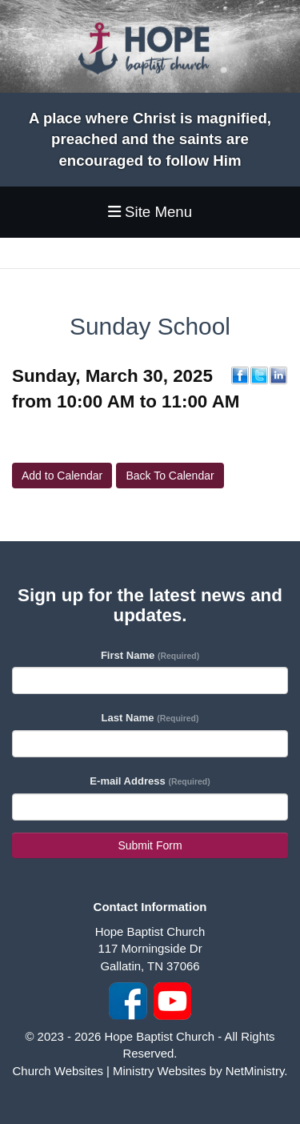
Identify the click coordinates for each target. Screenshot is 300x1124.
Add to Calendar (62, 475)
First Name (150, 655)
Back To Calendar (170, 475)
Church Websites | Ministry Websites (111, 1071)
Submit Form (150, 845)
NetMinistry (255, 1071)
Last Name (150, 718)
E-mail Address (150, 781)
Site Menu (150, 211)
